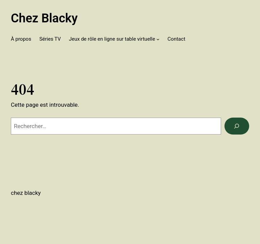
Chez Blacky (44, 18)
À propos (21, 39)
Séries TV (50, 39)
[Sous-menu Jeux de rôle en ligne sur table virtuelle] (157, 39)
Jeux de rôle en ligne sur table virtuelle (112, 39)
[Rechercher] (236, 126)
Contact (176, 39)
